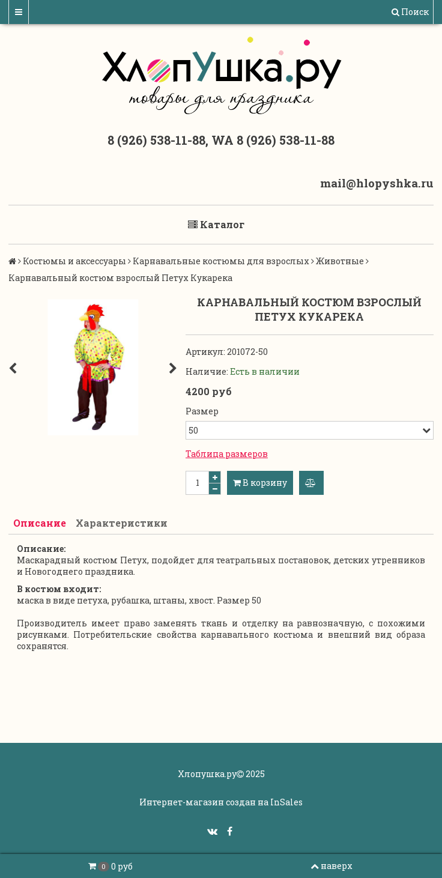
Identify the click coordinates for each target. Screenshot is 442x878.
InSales (286, 802)
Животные (340, 261)
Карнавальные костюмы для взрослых (221, 261)
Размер (202, 411)
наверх (331, 865)
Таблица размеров (227, 453)
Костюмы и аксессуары (74, 261)
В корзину (260, 482)
